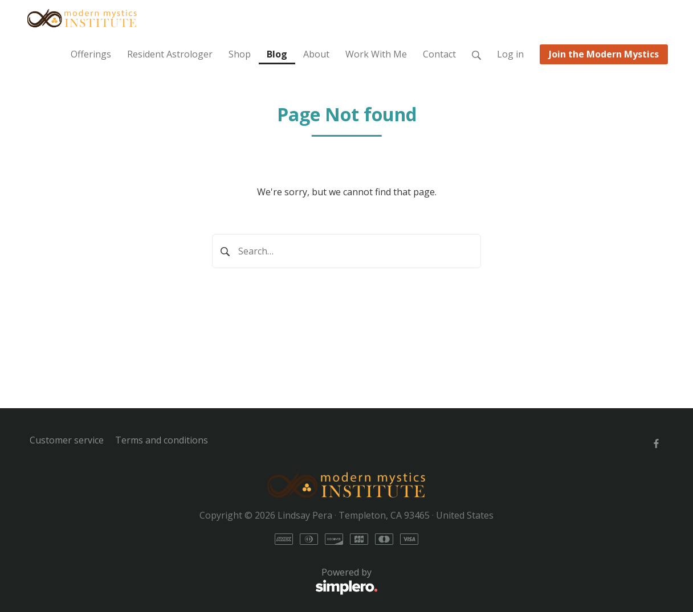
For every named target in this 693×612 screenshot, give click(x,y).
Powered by (204, 581)
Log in (510, 54)
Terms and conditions (161, 440)
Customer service (67, 440)
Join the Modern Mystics (604, 54)
